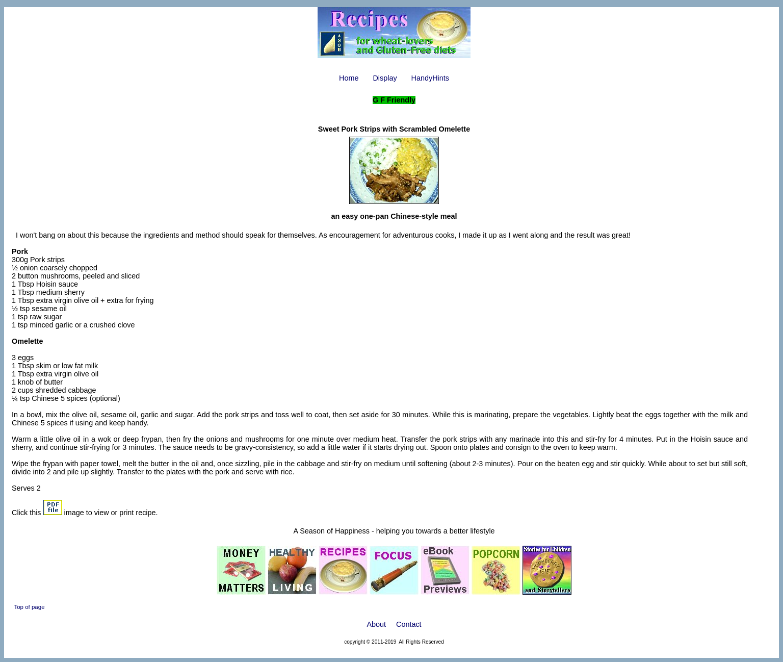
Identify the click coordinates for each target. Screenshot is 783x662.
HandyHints (430, 78)
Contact (409, 624)
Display (385, 78)
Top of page (29, 607)
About (376, 624)
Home (348, 78)
